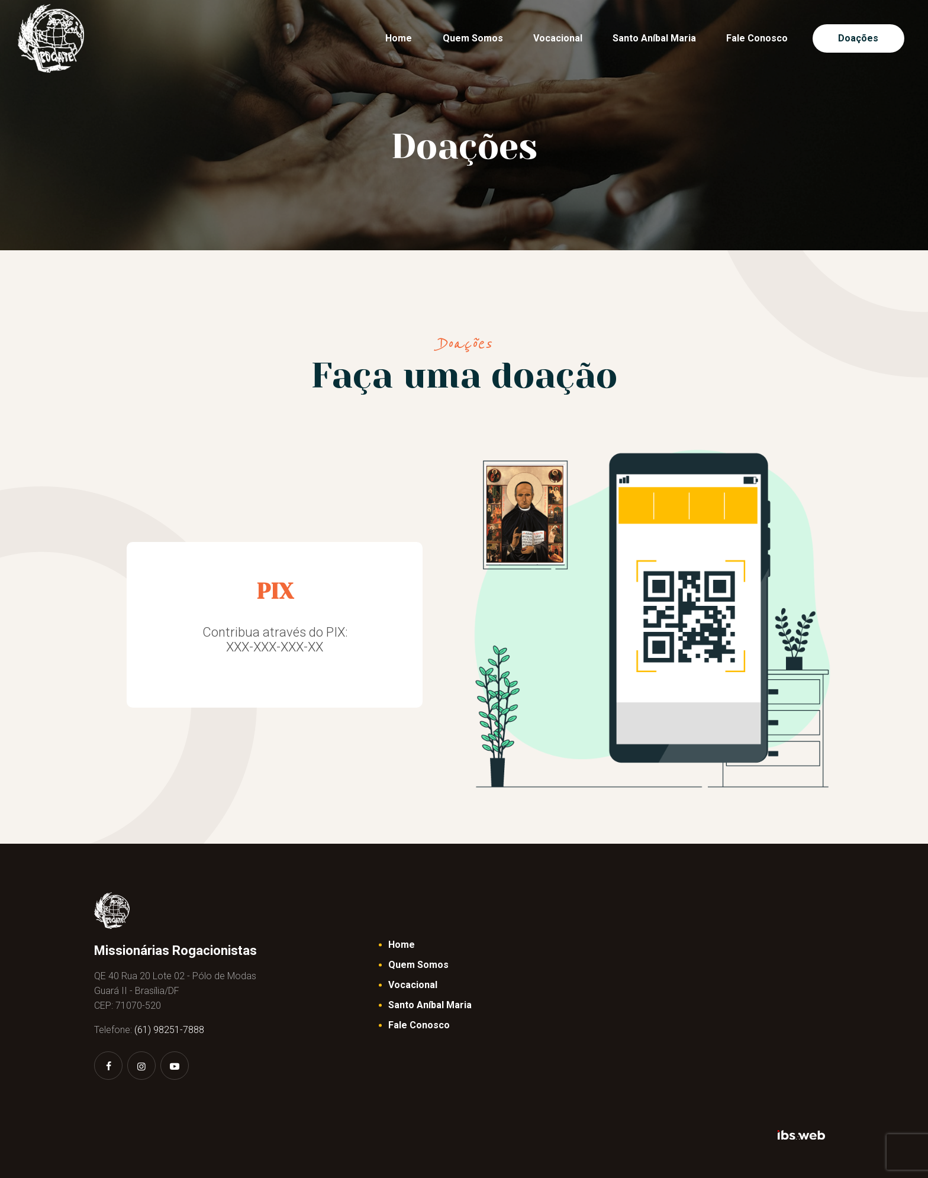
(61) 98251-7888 (169, 1029)
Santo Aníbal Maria (430, 1005)
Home (401, 944)
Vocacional (412, 984)
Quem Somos (418, 964)
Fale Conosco (419, 1025)
